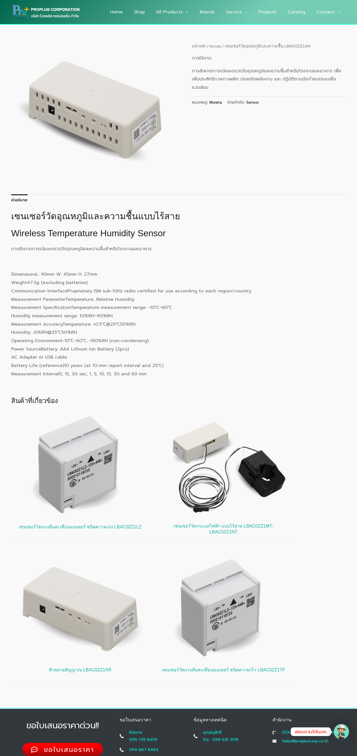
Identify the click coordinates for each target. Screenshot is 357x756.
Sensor (253, 102)
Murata (217, 46)
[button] (198, 12)
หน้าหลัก (200, 46)
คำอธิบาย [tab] (20, 200)
